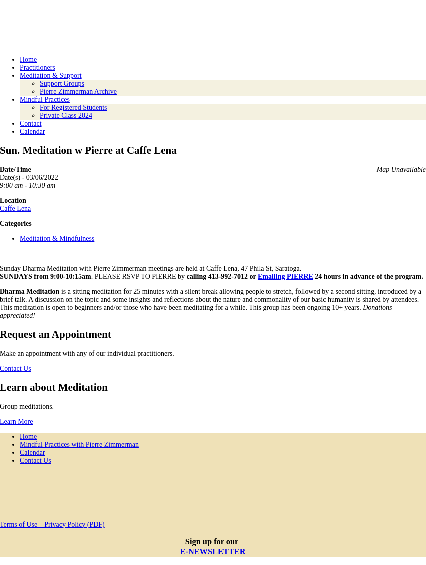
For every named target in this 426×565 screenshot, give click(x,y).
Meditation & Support (51, 76)
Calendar (33, 132)
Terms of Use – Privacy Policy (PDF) (52, 524)
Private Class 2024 (66, 116)
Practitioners (38, 68)
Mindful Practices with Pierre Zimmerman (79, 444)
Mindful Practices (45, 100)
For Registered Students (74, 108)
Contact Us (16, 368)
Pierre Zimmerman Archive (78, 92)
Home (28, 60)
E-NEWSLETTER (213, 551)
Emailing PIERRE (286, 276)
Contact (31, 124)
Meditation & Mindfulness (57, 238)
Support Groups (62, 84)
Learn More (16, 422)
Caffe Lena (15, 208)
